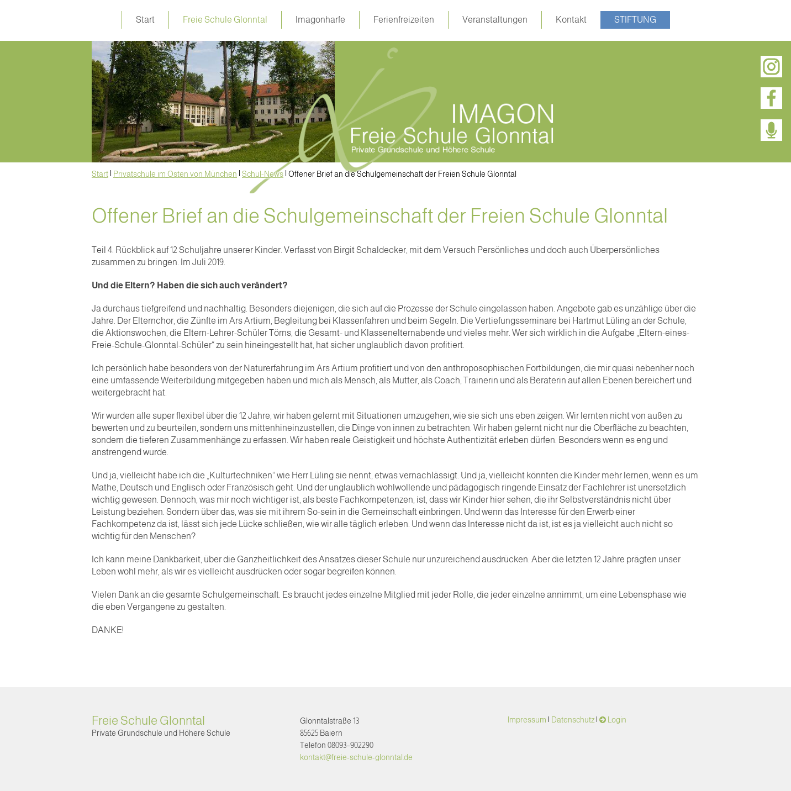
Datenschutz (572, 719)
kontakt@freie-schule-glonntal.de (356, 757)
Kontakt (571, 19)
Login (617, 719)
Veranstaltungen (495, 19)
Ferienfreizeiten (403, 19)
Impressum (527, 719)
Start (145, 19)
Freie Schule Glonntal (225, 19)
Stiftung (635, 19)
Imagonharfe (320, 19)
